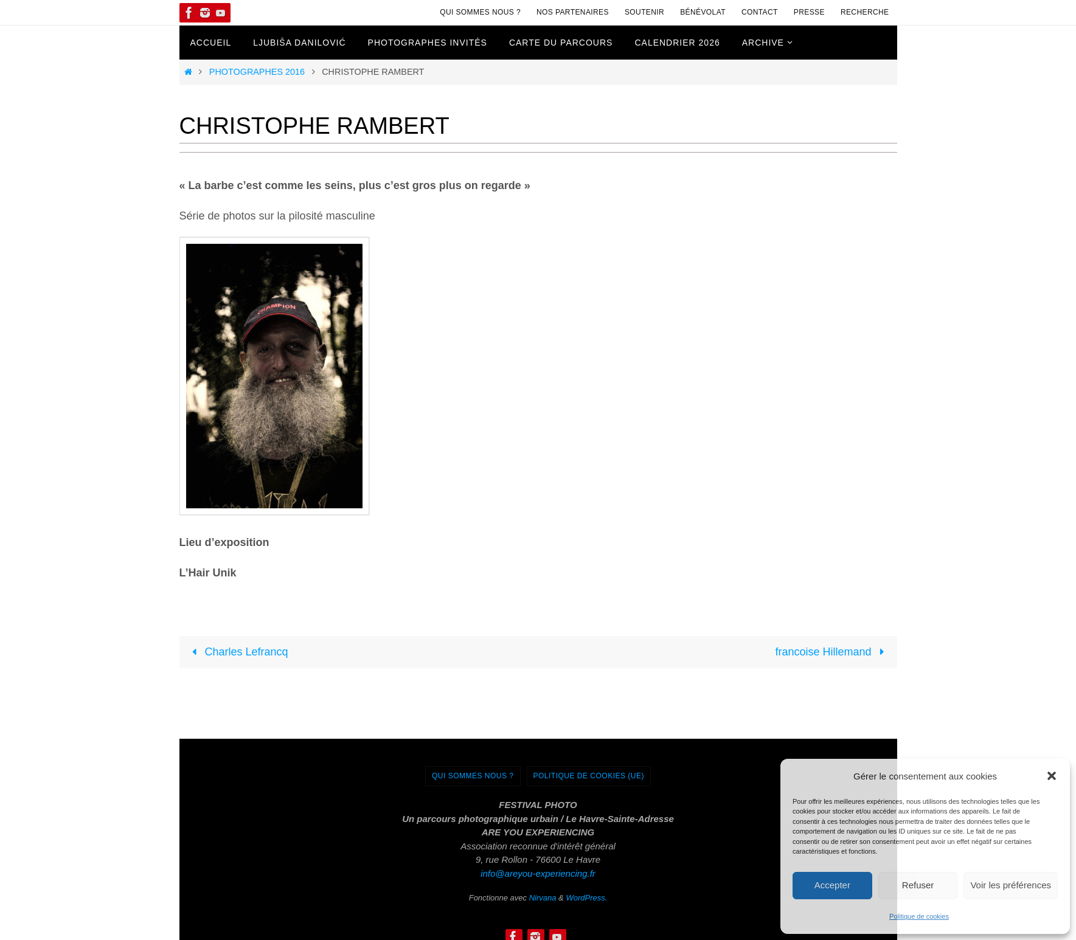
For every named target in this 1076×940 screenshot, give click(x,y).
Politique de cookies (919, 916)
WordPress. (586, 897)
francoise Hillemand (832, 652)
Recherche (865, 12)
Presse (809, 12)
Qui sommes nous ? (480, 12)
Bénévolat (703, 12)
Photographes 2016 (257, 72)
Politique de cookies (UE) (589, 776)
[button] (1052, 776)
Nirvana (543, 897)
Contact (759, 12)
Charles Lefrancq (237, 652)
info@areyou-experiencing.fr (538, 873)
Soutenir (644, 12)
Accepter (832, 885)
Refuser (918, 885)
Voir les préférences (1010, 885)
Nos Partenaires (572, 12)
